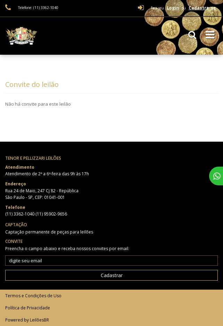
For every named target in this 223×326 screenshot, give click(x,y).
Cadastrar (112, 275)
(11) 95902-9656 (51, 214)
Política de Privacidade (27, 308)
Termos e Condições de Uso (33, 296)
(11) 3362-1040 (20, 214)
